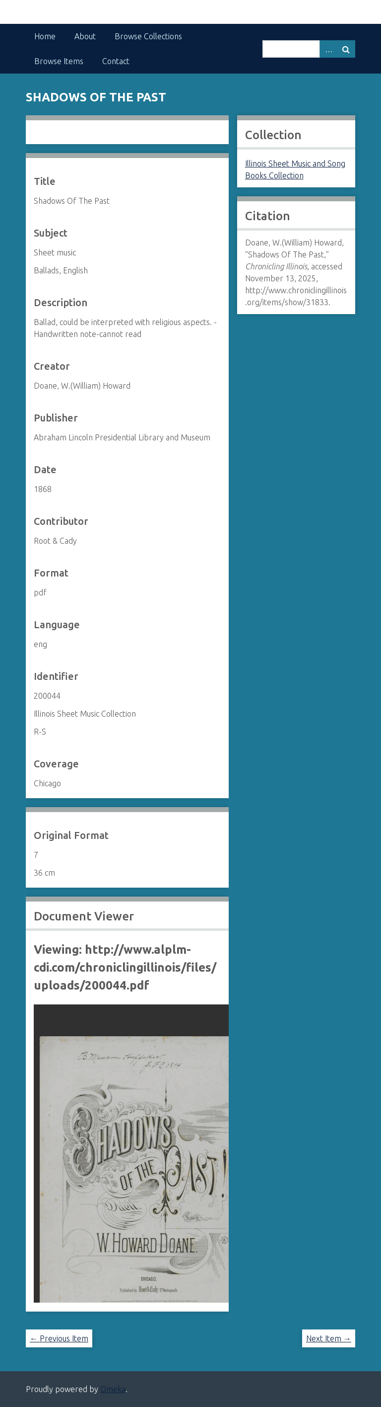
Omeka (113, 1389)
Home (45, 36)
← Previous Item (59, 1338)
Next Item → (328, 1338)
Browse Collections (148, 36)
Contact (115, 61)
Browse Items (58, 61)
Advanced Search (328, 49)
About (85, 36)
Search (346, 49)
